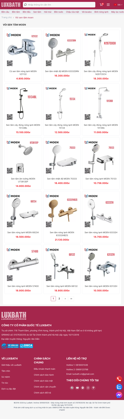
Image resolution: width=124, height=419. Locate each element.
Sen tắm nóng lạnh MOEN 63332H (101, 232)
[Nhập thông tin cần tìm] (61, 4)
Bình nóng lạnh (101, 12)
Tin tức (4, 383)
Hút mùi (47, 12)
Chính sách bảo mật (43, 381)
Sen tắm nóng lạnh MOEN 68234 (23, 232)
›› (71, 298)
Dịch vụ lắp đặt (8, 388)
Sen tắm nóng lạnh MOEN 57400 (23, 286)
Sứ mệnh (5, 377)
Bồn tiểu (26, 12)
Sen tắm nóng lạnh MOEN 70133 (100, 178)
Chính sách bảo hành (44, 375)
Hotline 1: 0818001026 (77, 365)
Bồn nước (58, 12)
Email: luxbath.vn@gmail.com (80, 374)
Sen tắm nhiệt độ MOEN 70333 (62, 178)
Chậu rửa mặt (72, 12)
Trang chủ (6, 17)
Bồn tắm (16, 12)
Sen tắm (37, 12)
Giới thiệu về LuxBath (11, 365)
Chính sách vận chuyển (45, 386)
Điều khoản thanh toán (44, 369)
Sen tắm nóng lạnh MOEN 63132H (101, 286)
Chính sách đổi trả (42, 392)
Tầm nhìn (5, 371)
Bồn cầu (5, 12)
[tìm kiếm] (25, 4)
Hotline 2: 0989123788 (77, 369)
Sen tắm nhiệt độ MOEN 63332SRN (62, 71)
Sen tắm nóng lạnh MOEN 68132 (62, 286)
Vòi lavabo (87, 12)
